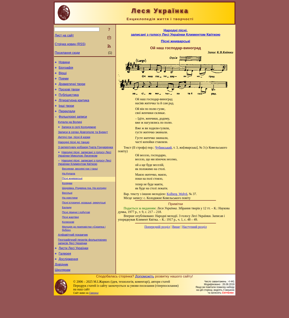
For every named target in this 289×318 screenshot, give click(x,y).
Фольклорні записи (73, 123)
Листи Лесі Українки (73, 266)
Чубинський (163, 147)
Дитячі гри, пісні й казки (74, 146)
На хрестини (70, 212)
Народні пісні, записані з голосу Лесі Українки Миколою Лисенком (84, 165)
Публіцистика (69, 99)
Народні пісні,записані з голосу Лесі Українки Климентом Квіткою (175, 32)
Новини (64, 63)
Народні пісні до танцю (74, 151)
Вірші (63, 75)
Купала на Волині (70, 129)
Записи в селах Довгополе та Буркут (83, 140)
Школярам (62, 291)
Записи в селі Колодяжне (79, 135)
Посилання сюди (67, 52)
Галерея (65, 272)
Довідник (61, 285)
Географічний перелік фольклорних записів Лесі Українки (82, 259)
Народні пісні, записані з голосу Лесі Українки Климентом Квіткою (84, 173)
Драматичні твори (72, 87)
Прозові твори (69, 93)
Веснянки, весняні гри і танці (80, 180)
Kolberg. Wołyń (177, 194)
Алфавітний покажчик (73, 252)
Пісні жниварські (72, 191)
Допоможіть (144, 297)
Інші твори (66, 111)
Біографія (66, 69)
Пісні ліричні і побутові (76, 227)
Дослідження (68, 278)
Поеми (64, 81)
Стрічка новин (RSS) (70, 44)
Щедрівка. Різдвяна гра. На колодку (84, 201)
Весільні (67, 206)
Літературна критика (74, 105)
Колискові (68, 238)
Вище (176, 226)
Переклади (67, 117)
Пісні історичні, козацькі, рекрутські (84, 217)
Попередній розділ (157, 226)
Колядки (67, 196)
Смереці (93, 314)
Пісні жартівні (70, 233)
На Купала (68, 185)
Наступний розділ (194, 226)
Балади (67, 222)
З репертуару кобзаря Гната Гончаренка (85, 157)
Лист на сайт (64, 35)
